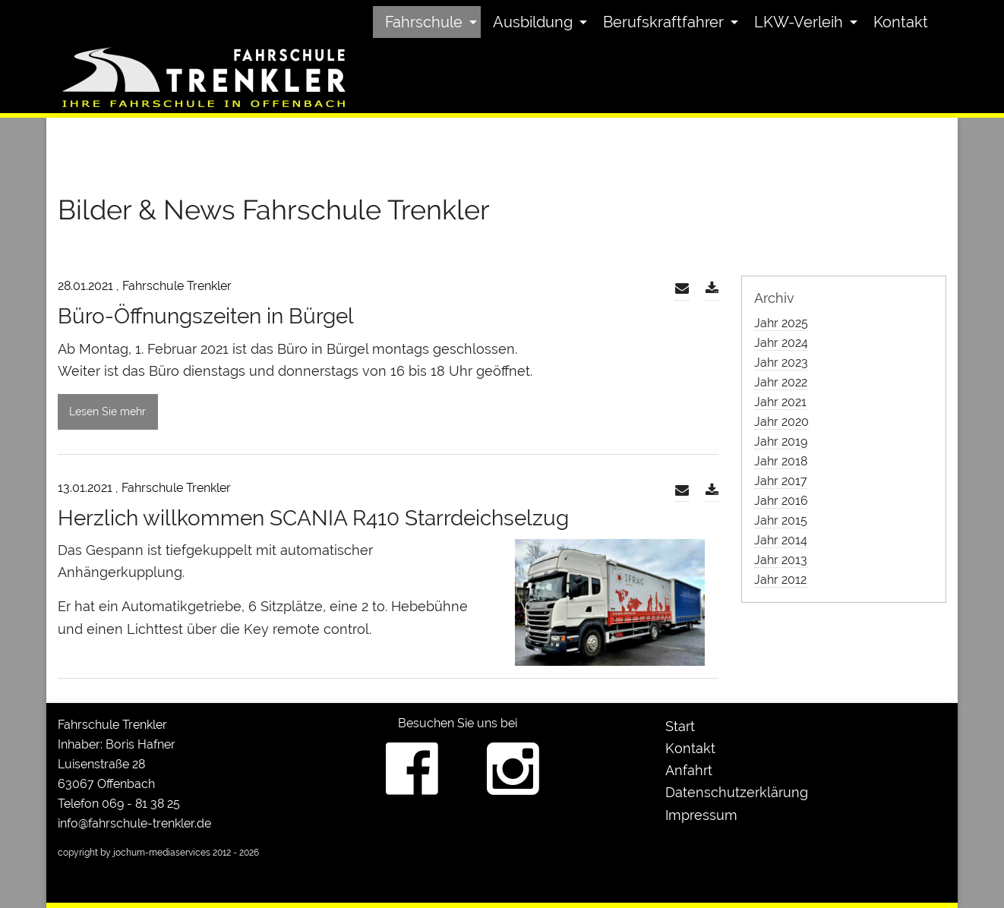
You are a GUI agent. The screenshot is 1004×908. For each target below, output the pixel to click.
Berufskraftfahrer (663, 22)
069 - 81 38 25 (141, 803)
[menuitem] (427, 22)
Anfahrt (688, 770)
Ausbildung (533, 22)
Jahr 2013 (780, 560)
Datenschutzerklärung (736, 792)
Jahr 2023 (781, 362)
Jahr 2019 (780, 441)
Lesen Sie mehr (107, 411)
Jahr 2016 (781, 500)
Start (680, 726)
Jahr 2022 (780, 382)
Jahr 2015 (780, 520)
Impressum (701, 815)
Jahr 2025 (781, 323)
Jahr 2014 (780, 540)
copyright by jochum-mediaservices (134, 852)
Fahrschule (424, 22)
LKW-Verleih (798, 22)
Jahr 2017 (780, 481)
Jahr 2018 (780, 461)
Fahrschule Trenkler (112, 724)
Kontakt (900, 22)
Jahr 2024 (781, 343)
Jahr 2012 (780, 579)
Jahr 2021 (780, 402)
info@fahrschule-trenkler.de (134, 823)
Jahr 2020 (781, 422)
